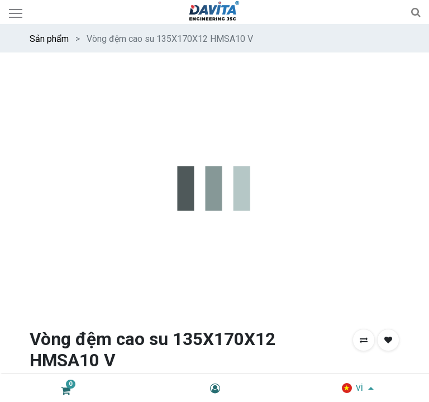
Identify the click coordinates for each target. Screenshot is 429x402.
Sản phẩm (49, 39)
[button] (363, 340)
